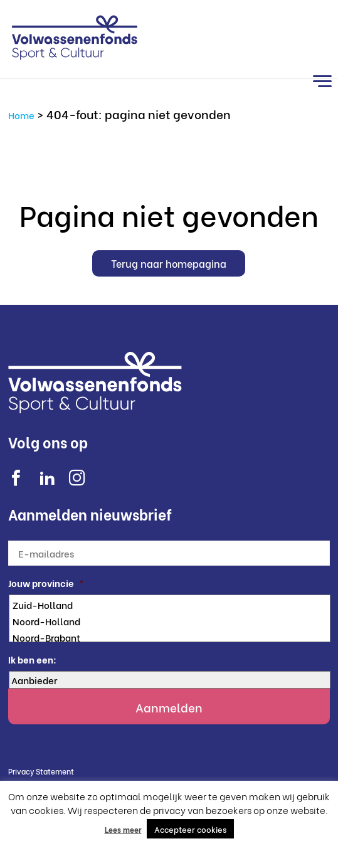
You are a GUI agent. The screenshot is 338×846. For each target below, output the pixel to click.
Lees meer (123, 829)
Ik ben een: (32, 659)
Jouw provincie (46, 583)
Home (21, 115)
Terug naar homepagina (168, 263)
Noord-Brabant (170, 637)
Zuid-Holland (170, 604)
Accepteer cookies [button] (190, 829)
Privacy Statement (41, 771)
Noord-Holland (170, 621)
